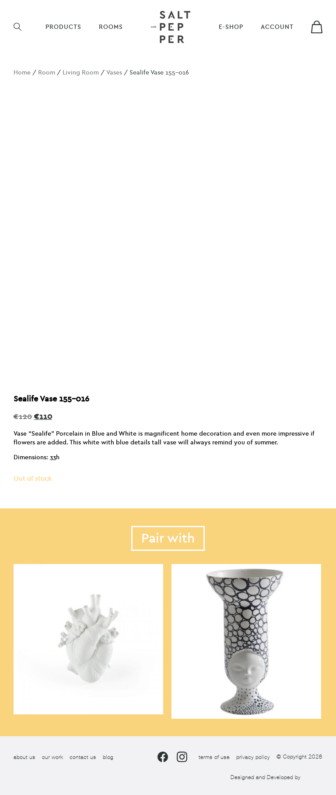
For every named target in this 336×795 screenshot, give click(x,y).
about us (24, 757)
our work (52, 757)
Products (63, 27)
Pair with (168, 538)
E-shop (231, 27)
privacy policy (253, 757)
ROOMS (111, 27)
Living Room (81, 72)
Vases (114, 72)
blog (108, 757)
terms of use (214, 757)
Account (277, 27)
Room (46, 72)
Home (22, 72)
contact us (83, 757)
